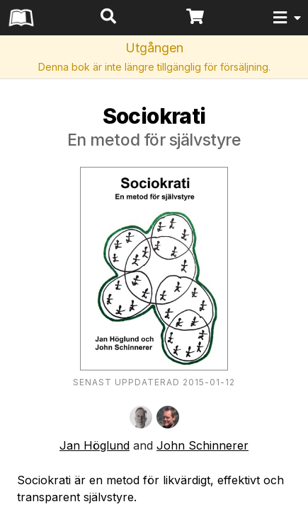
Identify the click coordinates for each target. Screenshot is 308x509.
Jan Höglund (94, 445)
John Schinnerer (202, 445)
